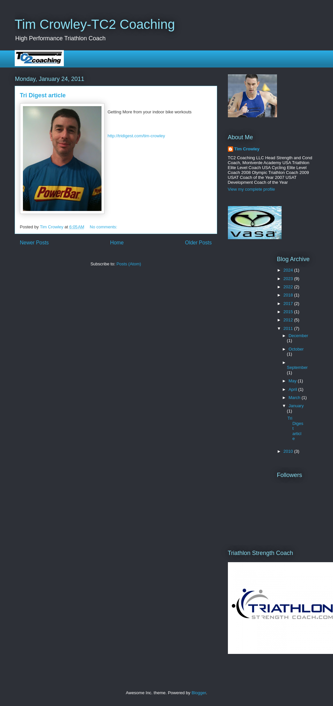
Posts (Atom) (129, 263)
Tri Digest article (43, 95)
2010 (289, 451)
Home (117, 242)
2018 (289, 295)
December (298, 335)
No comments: (104, 226)
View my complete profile (251, 189)
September (297, 367)
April (293, 389)
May (293, 380)
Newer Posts (34, 242)
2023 (289, 278)
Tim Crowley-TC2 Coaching (95, 24)
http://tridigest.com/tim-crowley (136, 135)
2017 (289, 303)
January (296, 405)
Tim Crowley (247, 148)
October (296, 349)
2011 (289, 328)
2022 (289, 286)
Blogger (199, 692)
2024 (289, 270)
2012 (289, 319)
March (295, 397)
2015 (289, 311)
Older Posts (198, 242)
